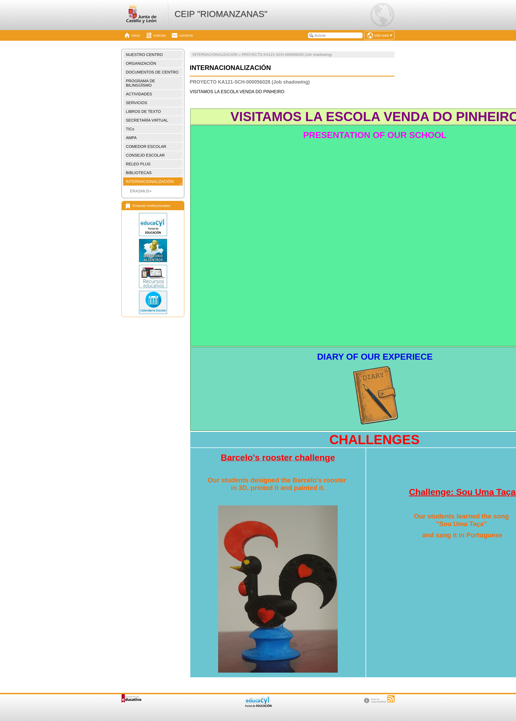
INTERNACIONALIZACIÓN (150, 181)
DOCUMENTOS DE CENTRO (152, 72)
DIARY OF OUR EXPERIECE (374, 357)
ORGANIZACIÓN (141, 63)
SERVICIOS (136, 103)
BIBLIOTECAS (139, 173)
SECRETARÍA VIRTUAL (147, 120)
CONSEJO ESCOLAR (145, 155)
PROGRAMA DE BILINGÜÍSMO (140, 83)
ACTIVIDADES (139, 94)
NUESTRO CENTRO (144, 54)
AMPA (131, 138)
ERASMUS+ (141, 191)
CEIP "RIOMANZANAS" (220, 14)
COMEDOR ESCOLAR (146, 146)
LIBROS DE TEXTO (143, 111)
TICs (130, 129)
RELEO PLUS (138, 164)
